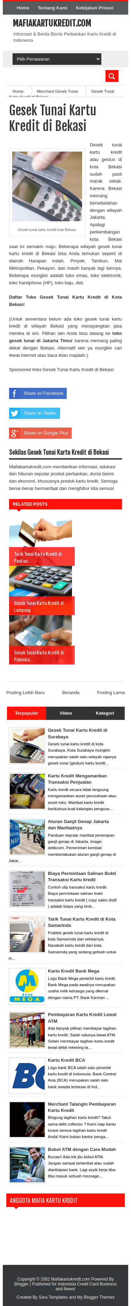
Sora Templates (53, 1297)
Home (23, 7)
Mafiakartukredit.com (52, 23)
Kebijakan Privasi (95, 7)
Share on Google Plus (38, 433)
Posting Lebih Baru (25, 692)
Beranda (70, 692)
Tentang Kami (52, 7)
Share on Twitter (33, 413)
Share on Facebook (36, 393)
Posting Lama (111, 692)
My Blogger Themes (96, 1297)
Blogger (21, 1284)
